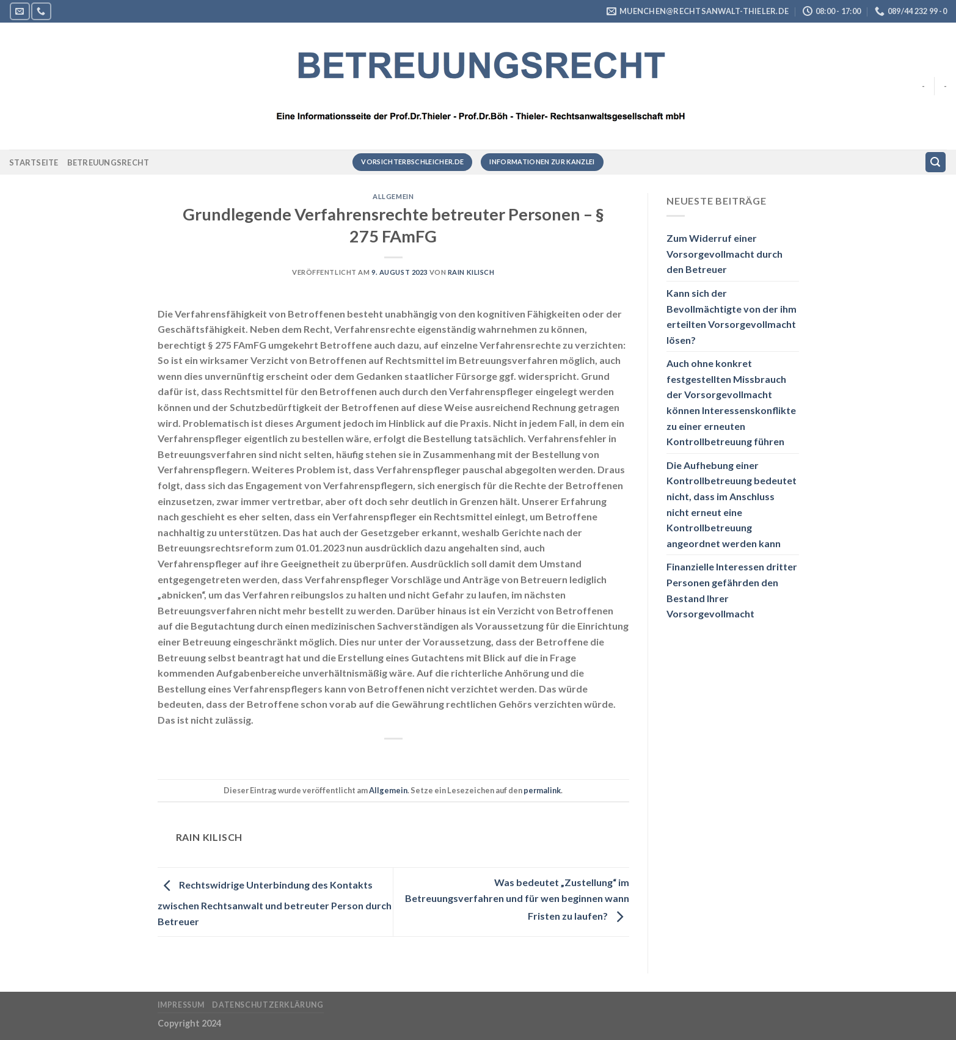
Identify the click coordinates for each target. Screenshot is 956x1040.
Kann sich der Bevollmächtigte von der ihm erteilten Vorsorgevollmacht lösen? (731, 316)
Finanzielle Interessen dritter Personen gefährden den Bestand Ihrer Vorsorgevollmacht (731, 590)
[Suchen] (935, 162)
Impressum (181, 1004)
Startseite (34, 162)
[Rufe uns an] (41, 11)
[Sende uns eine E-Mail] (19, 11)
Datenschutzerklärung (267, 1004)
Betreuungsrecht (108, 162)
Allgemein (393, 196)
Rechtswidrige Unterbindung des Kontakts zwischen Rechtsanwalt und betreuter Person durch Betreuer (275, 903)
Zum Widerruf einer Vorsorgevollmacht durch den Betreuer (724, 253)
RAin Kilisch (471, 272)
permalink (542, 790)
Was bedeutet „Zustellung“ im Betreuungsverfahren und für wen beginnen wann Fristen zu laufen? (517, 899)
